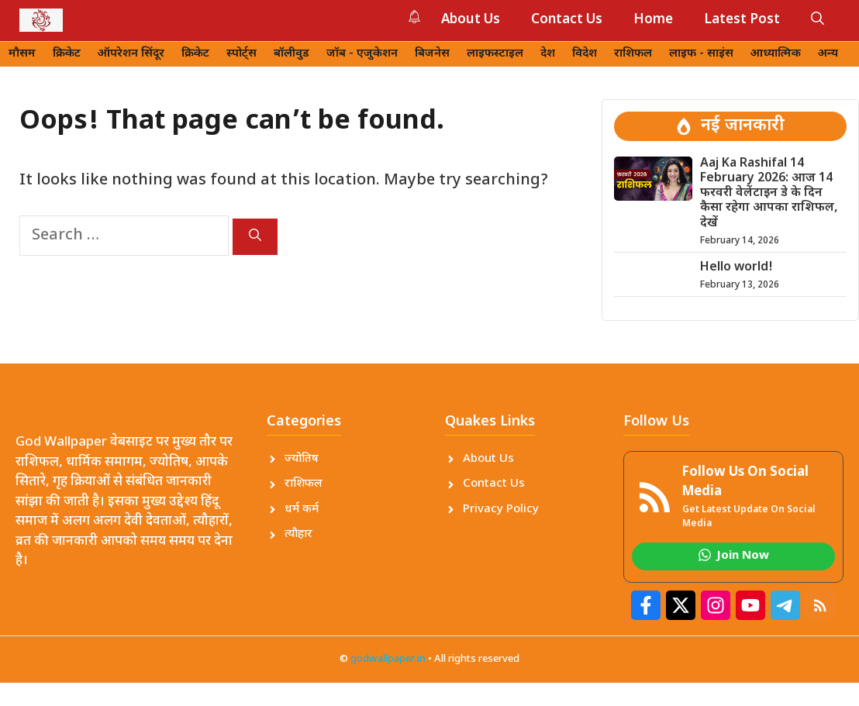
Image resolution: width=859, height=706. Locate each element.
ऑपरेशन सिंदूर (131, 53)
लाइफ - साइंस (701, 53)
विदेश (584, 53)
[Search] (255, 237)
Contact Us (566, 20)
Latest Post (742, 20)
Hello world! (736, 268)
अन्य (828, 53)
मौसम (22, 53)
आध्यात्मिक (775, 53)
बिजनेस (432, 53)
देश (547, 53)
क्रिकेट (67, 53)
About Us (470, 20)
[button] (817, 20)
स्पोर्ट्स (241, 53)
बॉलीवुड (291, 53)
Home (653, 20)
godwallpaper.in (388, 659)
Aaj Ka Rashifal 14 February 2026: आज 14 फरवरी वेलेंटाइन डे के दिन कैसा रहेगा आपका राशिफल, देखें (769, 194)
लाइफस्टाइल (495, 53)
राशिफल (633, 53)
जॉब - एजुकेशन (362, 53)
